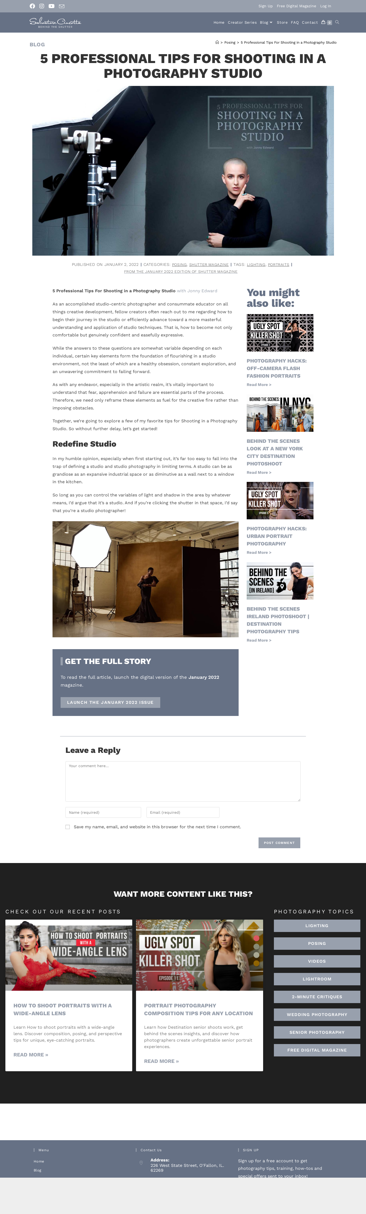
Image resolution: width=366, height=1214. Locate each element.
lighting (257, 264)
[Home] (217, 42)
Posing (176, 264)
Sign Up (266, 6)
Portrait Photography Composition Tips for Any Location (185, 1014)
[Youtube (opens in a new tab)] (51, 6)
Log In (325, 6)
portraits (281, 264)
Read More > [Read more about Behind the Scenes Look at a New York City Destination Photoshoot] (259, 472)
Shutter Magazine (208, 264)
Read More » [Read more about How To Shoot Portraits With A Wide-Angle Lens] (30, 1055)
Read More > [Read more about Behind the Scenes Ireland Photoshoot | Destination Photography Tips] (259, 640)
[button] (317, 979)
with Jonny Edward (197, 291)
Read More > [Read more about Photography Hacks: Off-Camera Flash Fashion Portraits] (259, 385)
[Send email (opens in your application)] (62, 6)
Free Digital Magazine (296, 6)
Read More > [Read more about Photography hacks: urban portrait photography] (259, 553)
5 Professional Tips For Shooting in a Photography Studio (289, 42)
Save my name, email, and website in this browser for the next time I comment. (157, 827)
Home (39, 1170)
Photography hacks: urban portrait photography (278, 536)
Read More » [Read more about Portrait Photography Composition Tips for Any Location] (161, 1069)
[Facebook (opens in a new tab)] (33, 6)
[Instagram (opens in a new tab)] (41, 6)
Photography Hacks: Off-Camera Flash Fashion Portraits (278, 369)
